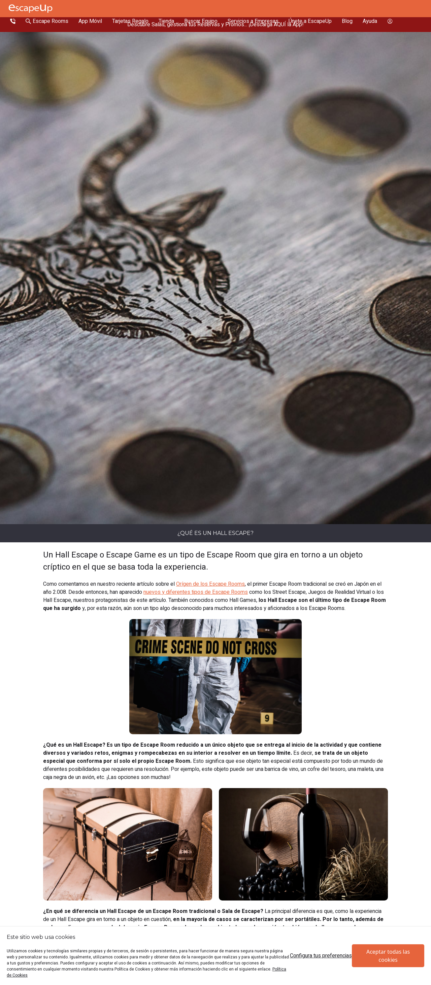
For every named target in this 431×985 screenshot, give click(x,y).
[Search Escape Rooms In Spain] (47, 21)
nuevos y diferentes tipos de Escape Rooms (195, 592)
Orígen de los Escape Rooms (210, 584)
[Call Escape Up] (12, 21)
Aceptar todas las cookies (388, 955)
